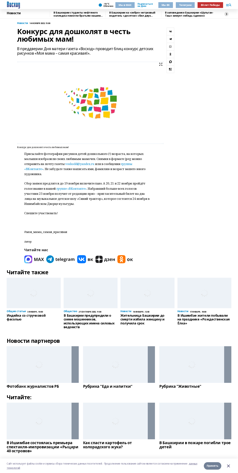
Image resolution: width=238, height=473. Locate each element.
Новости (14, 13)
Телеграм (185, 5)
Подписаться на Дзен (145, 5)
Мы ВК (166, 5)
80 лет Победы (210, 5)
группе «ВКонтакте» (71, 188)
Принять (212, 465)
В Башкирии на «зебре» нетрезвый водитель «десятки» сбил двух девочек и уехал (132, 14)
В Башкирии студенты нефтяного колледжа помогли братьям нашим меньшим (77, 14)
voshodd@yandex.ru (79, 164)
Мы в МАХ (125, 5)
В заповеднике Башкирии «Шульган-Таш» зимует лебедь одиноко (189, 14)
